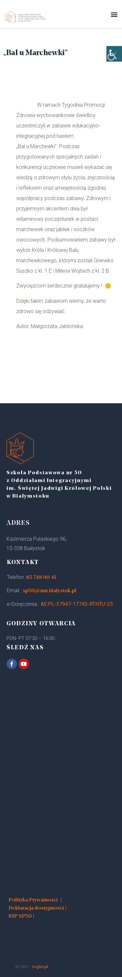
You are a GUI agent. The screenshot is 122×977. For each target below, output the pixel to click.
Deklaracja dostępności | (37, 908)
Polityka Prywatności (33, 900)
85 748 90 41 (41, 577)
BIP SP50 (20, 916)
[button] (114, 14)
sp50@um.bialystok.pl (49, 591)
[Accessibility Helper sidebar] (114, 54)
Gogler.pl (40, 967)
